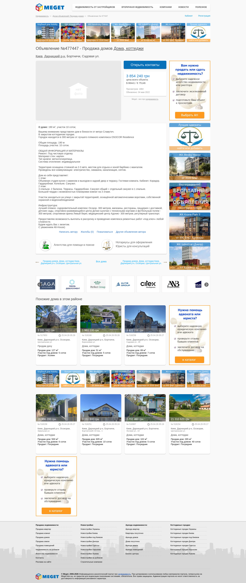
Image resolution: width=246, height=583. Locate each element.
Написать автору (68, 231)
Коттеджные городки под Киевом (184, 537)
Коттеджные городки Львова (182, 554)
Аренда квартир (132, 529)
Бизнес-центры (132, 554)
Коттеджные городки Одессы (183, 545)
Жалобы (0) (87, 231)
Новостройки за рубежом (91, 558)
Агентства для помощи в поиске (74, 244)
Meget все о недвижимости (47, 576)
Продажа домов (43, 537)
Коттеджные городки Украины (183, 529)
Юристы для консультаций (132, 246)
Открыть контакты (145, 65)
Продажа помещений (45, 545)
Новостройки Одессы (90, 545)
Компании (166, 7)
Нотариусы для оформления (134, 242)
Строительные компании (91, 562)
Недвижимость (42, 16)
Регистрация (204, 16)
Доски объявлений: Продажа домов (68, 16)
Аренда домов (132, 537)
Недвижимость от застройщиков (95, 7)
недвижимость (152, 99)
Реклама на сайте (43, 562)
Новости (183, 7)
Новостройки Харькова (91, 550)
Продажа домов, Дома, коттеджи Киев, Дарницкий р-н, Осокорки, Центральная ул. (61, 262)
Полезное (201, 7)
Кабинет (189, 16)
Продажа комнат (43, 533)
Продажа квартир (43, 529)
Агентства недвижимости (47, 554)
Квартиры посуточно (134, 533)
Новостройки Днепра (90, 541)
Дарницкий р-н (54, 56)
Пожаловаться (105, 231)
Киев (39, 56)
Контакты (40, 558)
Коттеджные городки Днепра (182, 541)
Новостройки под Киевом (91, 537)
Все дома (101, 261)
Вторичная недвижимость (137, 7)
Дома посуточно (133, 541)
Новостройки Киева (89, 533)
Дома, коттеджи (129, 48)
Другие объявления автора (131, 231)
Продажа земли (42, 541)
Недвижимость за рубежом (47, 550)
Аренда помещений (134, 550)
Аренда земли (132, 545)
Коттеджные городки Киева (182, 533)
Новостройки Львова (90, 554)
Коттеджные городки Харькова (183, 550)
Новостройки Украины (90, 529)
